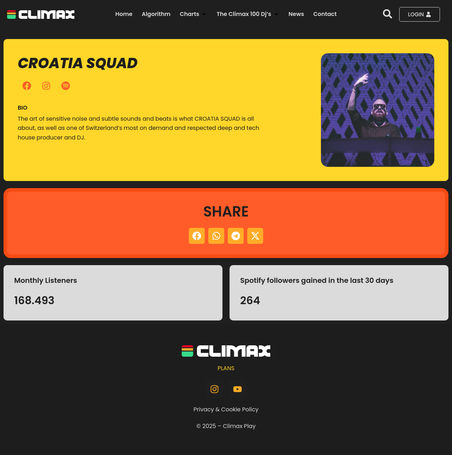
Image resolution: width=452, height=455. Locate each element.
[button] (193, 14)
